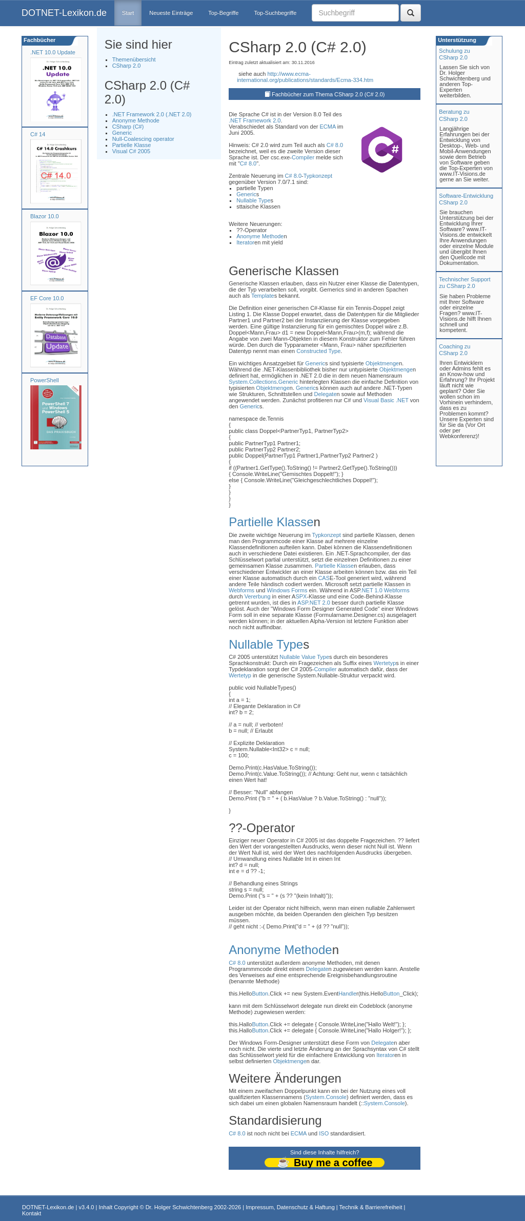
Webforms (241, 590)
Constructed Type (318, 351)
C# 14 (37, 134)
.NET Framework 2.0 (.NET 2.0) (152, 114)
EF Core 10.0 (47, 298)
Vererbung (258, 596)
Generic (122, 133)
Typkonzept (318, 176)
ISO (324, 1133)
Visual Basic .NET (386, 400)
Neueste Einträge (171, 13)
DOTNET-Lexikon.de (64, 13)
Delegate (325, 394)
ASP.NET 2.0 (313, 602)
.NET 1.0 (371, 590)
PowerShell (44, 380)
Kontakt (31, 1213)
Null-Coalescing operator (143, 139)
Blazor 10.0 (44, 216)
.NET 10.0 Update (52, 52)
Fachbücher (38, 40)
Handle (347, 993)
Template (262, 296)
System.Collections (253, 382)
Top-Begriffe (223, 13)
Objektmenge (382, 363)
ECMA (328, 126)
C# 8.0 (335, 145)
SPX (301, 596)
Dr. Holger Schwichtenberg (179, 1207)
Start (128, 13)
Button (260, 993)
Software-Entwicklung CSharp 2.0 (466, 199)
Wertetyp (384, 663)
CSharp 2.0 (126, 66)
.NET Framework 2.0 (254, 120)
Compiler (303, 157)
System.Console (326, 1097)
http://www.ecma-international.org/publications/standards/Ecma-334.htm (305, 77)
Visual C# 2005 (131, 151)
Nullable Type (253, 200)
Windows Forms (287, 590)
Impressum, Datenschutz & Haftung (290, 1207)
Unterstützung (456, 40)
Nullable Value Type (304, 657)
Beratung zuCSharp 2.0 (454, 115)
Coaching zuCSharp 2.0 (454, 349)
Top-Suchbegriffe (275, 13)
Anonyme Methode (135, 120)
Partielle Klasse (131, 145)
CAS (324, 578)
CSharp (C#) (128, 126)
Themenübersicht (134, 59)
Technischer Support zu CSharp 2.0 (464, 282)
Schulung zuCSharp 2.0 (454, 54)
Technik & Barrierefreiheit (370, 1207)
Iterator (245, 242)
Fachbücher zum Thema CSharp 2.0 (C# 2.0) (328, 94)
